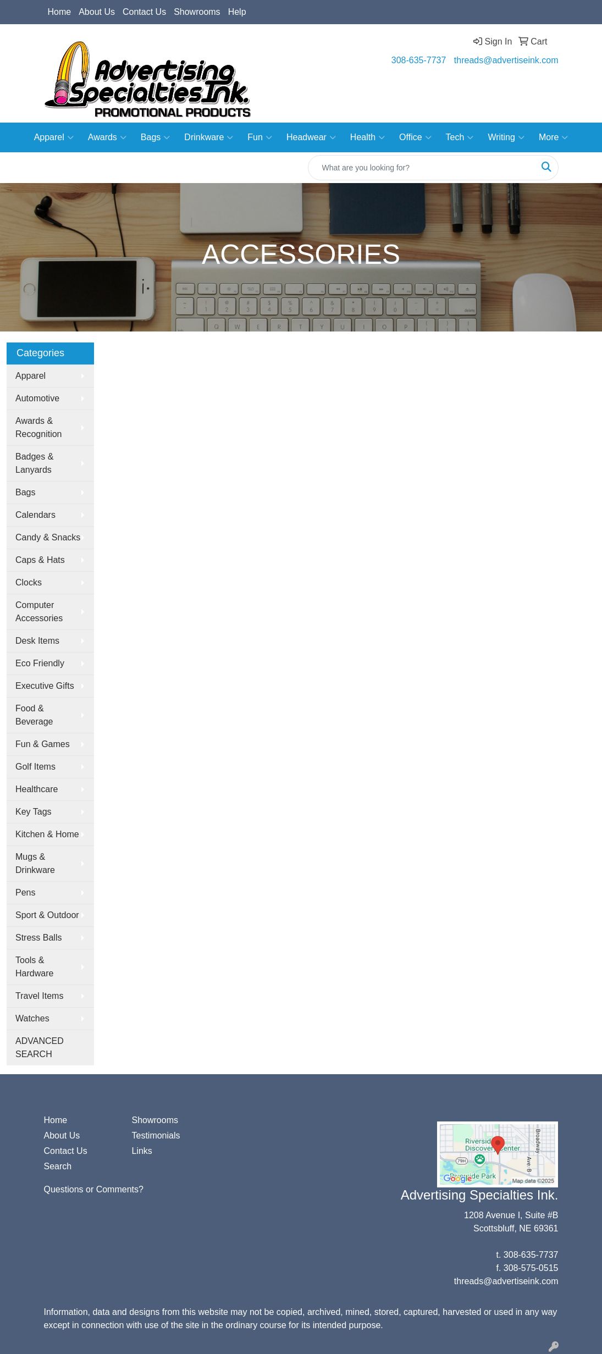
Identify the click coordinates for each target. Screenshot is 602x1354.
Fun (259, 137)
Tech (460, 137)
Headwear (311, 137)
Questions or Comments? (93, 1189)
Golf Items (35, 766)
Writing (506, 137)
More (553, 137)
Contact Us (144, 11)
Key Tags (33, 811)
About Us (97, 11)
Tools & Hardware (34, 966)
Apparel (54, 137)
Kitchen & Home (47, 834)
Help (237, 11)
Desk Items (37, 640)
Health (367, 137)
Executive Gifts (44, 685)
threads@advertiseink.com (506, 60)
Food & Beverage (34, 715)
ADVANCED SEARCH (39, 1047)
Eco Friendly (39, 663)
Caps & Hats (40, 560)
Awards (107, 137)
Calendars (35, 515)
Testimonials (155, 1135)
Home (59, 11)
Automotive (37, 398)
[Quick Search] (421, 167)
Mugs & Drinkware (35, 863)
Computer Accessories (39, 611)
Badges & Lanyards (34, 463)
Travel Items (39, 996)
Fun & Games (42, 744)
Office (415, 137)
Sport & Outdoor (47, 915)
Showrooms (197, 11)
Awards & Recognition (38, 427)
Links (141, 1151)
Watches (32, 1018)
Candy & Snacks (47, 537)
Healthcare (36, 789)
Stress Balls (38, 937)
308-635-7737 (418, 60)
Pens (25, 892)
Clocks (28, 582)
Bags (155, 137)
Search (58, 1166)
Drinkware (208, 137)
